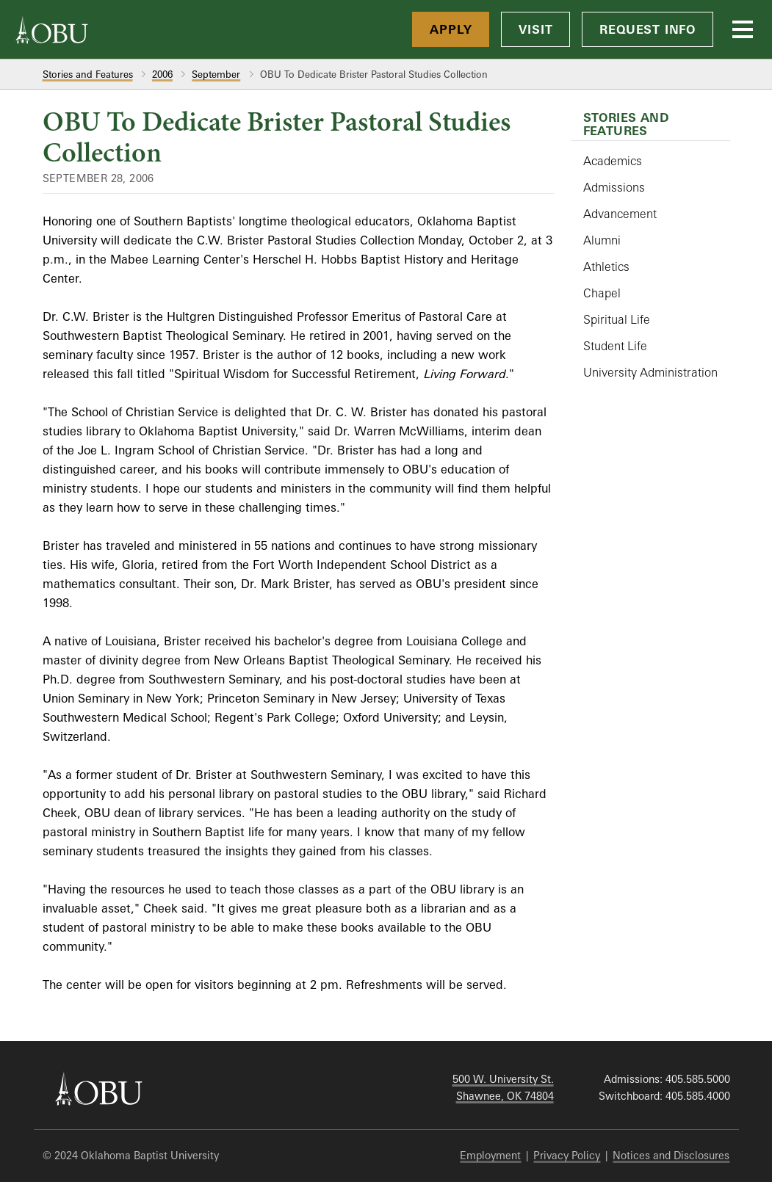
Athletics (606, 266)
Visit (535, 29)
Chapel (602, 293)
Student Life (615, 345)
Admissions (614, 187)
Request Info (647, 29)
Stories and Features (88, 74)
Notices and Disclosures (671, 1155)
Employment (490, 1155)
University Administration (650, 372)
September (216, 74)
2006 (162, 74)
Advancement (620, 213)
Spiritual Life (616, 319)
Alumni (602, 240)
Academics (612, 160)
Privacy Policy (566, 1155)
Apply (451, 29)
